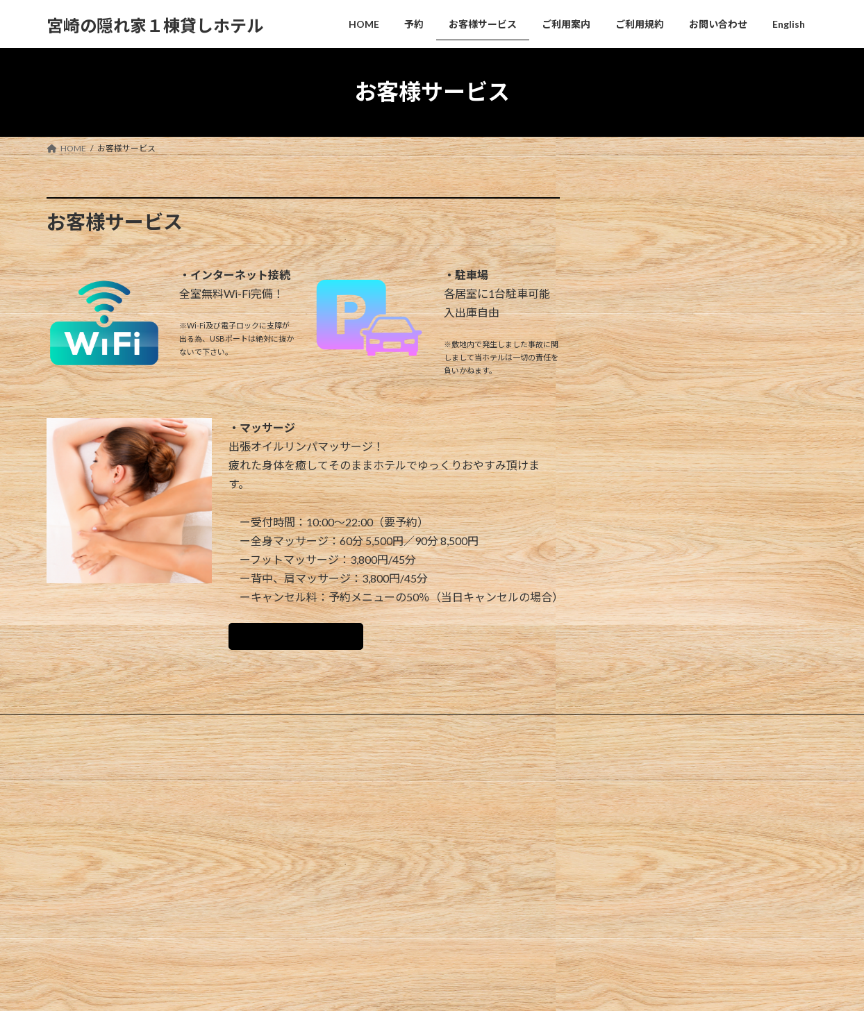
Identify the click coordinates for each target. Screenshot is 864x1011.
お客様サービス (185, 731)
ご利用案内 (262, 731)
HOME (72, 731)
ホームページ (344, 812)
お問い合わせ (404, 731)
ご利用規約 (331, 731)
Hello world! (610, 816)
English (469, 731)
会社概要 (335, 836)
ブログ (331, 860)
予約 (121, 731)
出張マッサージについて (305, 639)
